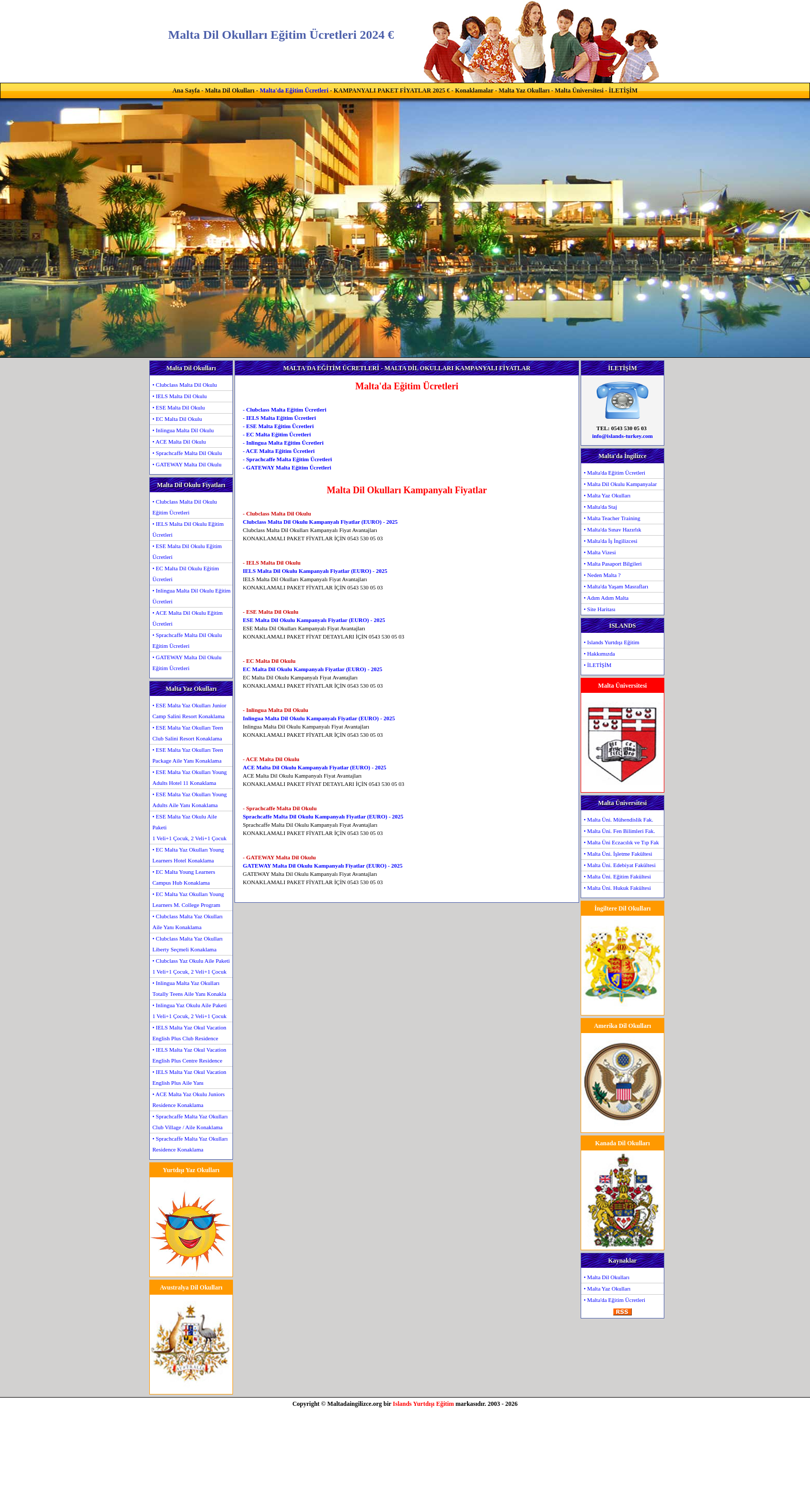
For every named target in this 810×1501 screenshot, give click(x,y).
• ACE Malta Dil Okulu (179, 441)
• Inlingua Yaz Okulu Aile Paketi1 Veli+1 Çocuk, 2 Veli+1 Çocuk (189, 1010)
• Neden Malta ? (602, 575)
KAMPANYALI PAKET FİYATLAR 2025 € (392, 90)
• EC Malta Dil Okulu (177, 419)
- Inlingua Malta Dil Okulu (275, 710)
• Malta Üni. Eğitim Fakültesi (617, 876)
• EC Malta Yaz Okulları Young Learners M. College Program (188, 899)
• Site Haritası (599, 609)
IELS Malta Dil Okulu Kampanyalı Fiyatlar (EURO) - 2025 (315, 571)
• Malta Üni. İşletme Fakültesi (618, 854)
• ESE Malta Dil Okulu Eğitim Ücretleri (187, 551)
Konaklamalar (474, 90)
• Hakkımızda (599, 653)
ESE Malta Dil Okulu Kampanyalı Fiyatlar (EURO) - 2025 (314, 620)
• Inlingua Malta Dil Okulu (183, 430)
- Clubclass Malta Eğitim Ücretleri (284, 409)
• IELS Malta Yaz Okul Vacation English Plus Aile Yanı (189, 1077)
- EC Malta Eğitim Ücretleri (277, 434)
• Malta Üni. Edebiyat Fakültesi (620, 865)
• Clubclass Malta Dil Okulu (184, 385)
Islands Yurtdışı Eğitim (423, 1403)
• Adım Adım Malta (606, 598)
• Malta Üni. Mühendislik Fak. (618, 819)
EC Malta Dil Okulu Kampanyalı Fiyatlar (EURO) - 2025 (312, 669)
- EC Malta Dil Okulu (269, 661)
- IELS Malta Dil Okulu (272, 562)
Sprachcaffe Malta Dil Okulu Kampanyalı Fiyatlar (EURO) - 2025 (323, 816)
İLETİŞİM (623, 90)
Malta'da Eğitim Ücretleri (294, 90)
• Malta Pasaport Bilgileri (613, 563)
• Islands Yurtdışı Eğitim (612, 642)
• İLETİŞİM (598, 665)
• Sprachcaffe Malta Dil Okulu (187, 453)
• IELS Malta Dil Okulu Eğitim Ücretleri (188, 529)
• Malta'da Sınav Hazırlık (612, 529)
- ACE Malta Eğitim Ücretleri (279, 451)
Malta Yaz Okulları (524, 90)
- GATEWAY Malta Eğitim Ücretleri (287, 467)
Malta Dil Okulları (230, 90)
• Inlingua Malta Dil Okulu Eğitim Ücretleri (191, 595)
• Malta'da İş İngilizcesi (610, 541)
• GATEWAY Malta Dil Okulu (187, 464)
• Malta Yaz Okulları (607, 495)
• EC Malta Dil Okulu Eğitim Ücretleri (185, 573)
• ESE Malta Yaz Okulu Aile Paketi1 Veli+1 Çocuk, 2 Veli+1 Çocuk (189, 827)
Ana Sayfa (186, 90)
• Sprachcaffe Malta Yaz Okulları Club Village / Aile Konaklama (190, 1121)
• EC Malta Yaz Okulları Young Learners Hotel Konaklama (188, 854)
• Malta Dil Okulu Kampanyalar (620, 484)
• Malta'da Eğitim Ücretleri (614, 472)
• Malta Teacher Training (612, 518)
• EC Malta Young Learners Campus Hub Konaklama (183, 877)
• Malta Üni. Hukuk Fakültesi (617, 888)
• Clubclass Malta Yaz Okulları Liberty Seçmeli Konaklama (187, 943)
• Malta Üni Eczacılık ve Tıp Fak (621, 842)
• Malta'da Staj (600, 507)
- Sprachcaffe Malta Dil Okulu (280, 808)
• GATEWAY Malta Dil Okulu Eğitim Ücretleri (187, 662)
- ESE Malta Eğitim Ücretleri (278, 426)
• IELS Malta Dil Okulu (179, 396)
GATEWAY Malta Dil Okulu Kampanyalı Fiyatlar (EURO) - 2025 (322, 865)
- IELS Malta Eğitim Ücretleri (279, 418)
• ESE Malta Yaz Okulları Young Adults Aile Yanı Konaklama (189, 799)
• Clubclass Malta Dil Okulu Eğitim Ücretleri (184, 507)
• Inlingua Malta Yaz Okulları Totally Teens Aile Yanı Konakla (189, 988)
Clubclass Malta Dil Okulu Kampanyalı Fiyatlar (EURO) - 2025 (320, 522)
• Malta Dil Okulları (606, 1277)
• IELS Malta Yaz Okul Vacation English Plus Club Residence (189, 1032)
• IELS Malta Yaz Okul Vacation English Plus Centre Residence (189, 1055)
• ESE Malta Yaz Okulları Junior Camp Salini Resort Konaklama (189, 710)
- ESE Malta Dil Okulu (271, 612)
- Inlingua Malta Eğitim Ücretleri (283, 442)
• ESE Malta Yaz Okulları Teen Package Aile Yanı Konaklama (187, 755)
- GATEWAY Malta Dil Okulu (279, 857)
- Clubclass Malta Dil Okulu (277, 513)
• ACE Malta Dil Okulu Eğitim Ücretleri (187, 618)
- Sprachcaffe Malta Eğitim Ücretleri (287, 459)
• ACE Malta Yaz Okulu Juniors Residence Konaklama (188, 1099)
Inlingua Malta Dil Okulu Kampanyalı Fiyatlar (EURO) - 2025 (319, 718)
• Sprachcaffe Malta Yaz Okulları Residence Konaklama (190, 1144)
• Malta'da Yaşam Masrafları (616, 586)
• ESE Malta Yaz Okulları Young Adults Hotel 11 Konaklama (189, 777)
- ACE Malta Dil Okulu (271, 759)
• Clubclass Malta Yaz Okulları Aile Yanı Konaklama (187, 921)
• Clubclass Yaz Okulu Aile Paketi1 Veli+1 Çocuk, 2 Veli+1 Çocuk (191, 966)
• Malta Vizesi (600, 552)
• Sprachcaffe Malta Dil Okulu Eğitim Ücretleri (187, 640)
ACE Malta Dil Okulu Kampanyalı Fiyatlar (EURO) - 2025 (314, 767)
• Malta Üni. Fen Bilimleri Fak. (619, 831)
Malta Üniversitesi (579, 90)
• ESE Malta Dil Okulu (178, 407)
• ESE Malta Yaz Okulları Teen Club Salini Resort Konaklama (187, 732)
